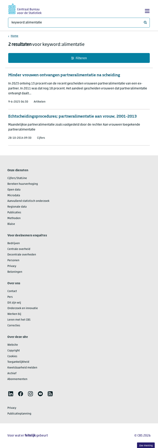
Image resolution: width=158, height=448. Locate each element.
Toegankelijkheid (18, 362)
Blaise (11, 224)
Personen (13, 260)
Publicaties (14, 212)
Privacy (11, 266)
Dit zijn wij (14, 302)
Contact (12, 291)
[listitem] (10, 393)
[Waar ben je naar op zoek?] (79, 23)
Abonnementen (17, 379)
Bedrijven (13, 243)
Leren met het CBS (18, 320)
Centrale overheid (18, 249)
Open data (13, 189)
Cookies (12, 356)
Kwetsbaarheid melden (22, 367)
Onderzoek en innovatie (22, 308)
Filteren (79, 58)
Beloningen (14, 272)
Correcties (13, 325)
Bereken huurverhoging (22, 184)
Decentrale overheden (21, 254)
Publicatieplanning (19, 413)
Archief (11, 373)
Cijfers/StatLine (17, 178)
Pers (10, 297)
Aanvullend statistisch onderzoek (28, 201)
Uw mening (146, 445)
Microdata (13, 195)
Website (12, 345)
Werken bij (14, 314)
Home (14, 36)
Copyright (13, 350)
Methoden (14, 218)
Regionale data (17, 207)
